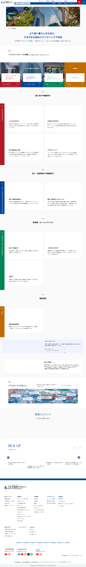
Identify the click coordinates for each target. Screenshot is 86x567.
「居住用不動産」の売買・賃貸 (9, 529)
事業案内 (19, 496)
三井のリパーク (20, 512)
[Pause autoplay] (80, 448)
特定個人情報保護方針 (26, 562)
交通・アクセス (36, 507)
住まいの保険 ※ (48, 362)
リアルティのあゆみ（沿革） (39, 509)
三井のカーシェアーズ (21, 514)
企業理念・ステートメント (9, 505)
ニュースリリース (72, 1)
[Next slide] (79, 457)
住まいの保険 (19, 520)
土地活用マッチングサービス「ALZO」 (24, 516)
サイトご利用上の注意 (61, 562)
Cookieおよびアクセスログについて (49, 562)
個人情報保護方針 (17, 562)
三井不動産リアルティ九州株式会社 (63, 542)
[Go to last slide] (8, 457)
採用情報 (60, 496)
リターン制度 (60, 506)
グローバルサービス (20, 518)
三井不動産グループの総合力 (9, 501)
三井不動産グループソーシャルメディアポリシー (71, 555)
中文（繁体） (31, 534)
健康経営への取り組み (51, 501)
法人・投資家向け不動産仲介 (32, 84)
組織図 (35, 503)
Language (31, 527)
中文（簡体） (31, 531)
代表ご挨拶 (36, 498)
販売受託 (75, 84)
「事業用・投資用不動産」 (9, 531)
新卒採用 (60, 498)
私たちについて (7, 496)
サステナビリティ (48, 431)
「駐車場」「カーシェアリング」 (10, 533)
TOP (9, 28)
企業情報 (11, 431)
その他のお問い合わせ (8, 536)
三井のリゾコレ (20, 505)
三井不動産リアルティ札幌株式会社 (22, 542)
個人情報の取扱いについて (36, 562)
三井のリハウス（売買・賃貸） (22, 498)
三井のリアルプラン (20, 501)
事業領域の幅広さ (7, 498)
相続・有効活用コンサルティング (23, 509)
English (30, 529)
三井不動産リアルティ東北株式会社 (36, 542)
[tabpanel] (16, 459)
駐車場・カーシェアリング (54, 84)
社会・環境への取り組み (51, 503)
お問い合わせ (72, 3)
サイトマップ (69, 562)
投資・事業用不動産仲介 (21, 507)
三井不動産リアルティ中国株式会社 (49, 542)
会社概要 (35, 501)
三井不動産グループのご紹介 (39, 512)
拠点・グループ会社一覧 (38, 505)
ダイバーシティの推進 (51, 498)
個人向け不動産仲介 (11, 84)
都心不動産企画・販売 (21, 503)
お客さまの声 (6, 503)
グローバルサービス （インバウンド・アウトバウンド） (55, 349)
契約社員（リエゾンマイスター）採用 (65, 503)
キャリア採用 (60, 501)
